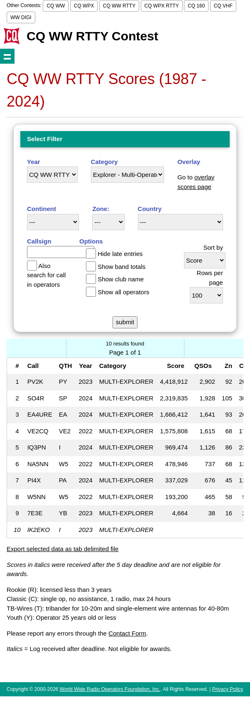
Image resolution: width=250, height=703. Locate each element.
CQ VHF (223, 6)
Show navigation (7, 56)
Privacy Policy (227, 689)
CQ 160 (196, 6)
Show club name (121, 279)
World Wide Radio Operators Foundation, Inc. (110, 689)
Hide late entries (120, 253)
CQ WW (56, 6)
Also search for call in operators (46, 275)
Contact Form (127, 633)
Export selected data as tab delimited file (62, 548)
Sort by (213, 247)
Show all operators (123, 292)
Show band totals (121, 266)
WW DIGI (21, 17)
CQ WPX (84, 6)
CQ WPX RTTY (162, 6)
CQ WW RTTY (119, 6)
